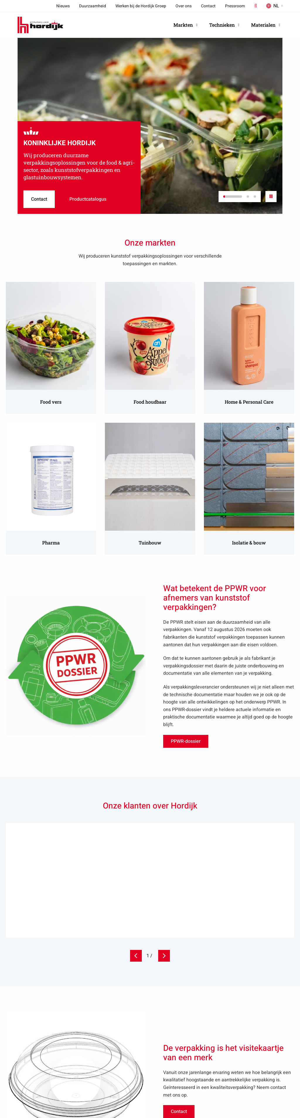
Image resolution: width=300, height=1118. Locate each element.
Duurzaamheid (92, 6)
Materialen (265, 25)
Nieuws (63, 6)
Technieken (224, 25)
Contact (208, 6)
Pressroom (235, 6)
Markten (185, 25)
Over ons (183, 6)
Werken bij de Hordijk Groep (140, 6)
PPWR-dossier (186, 743)
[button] (232, 196)
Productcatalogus (95, 196)
